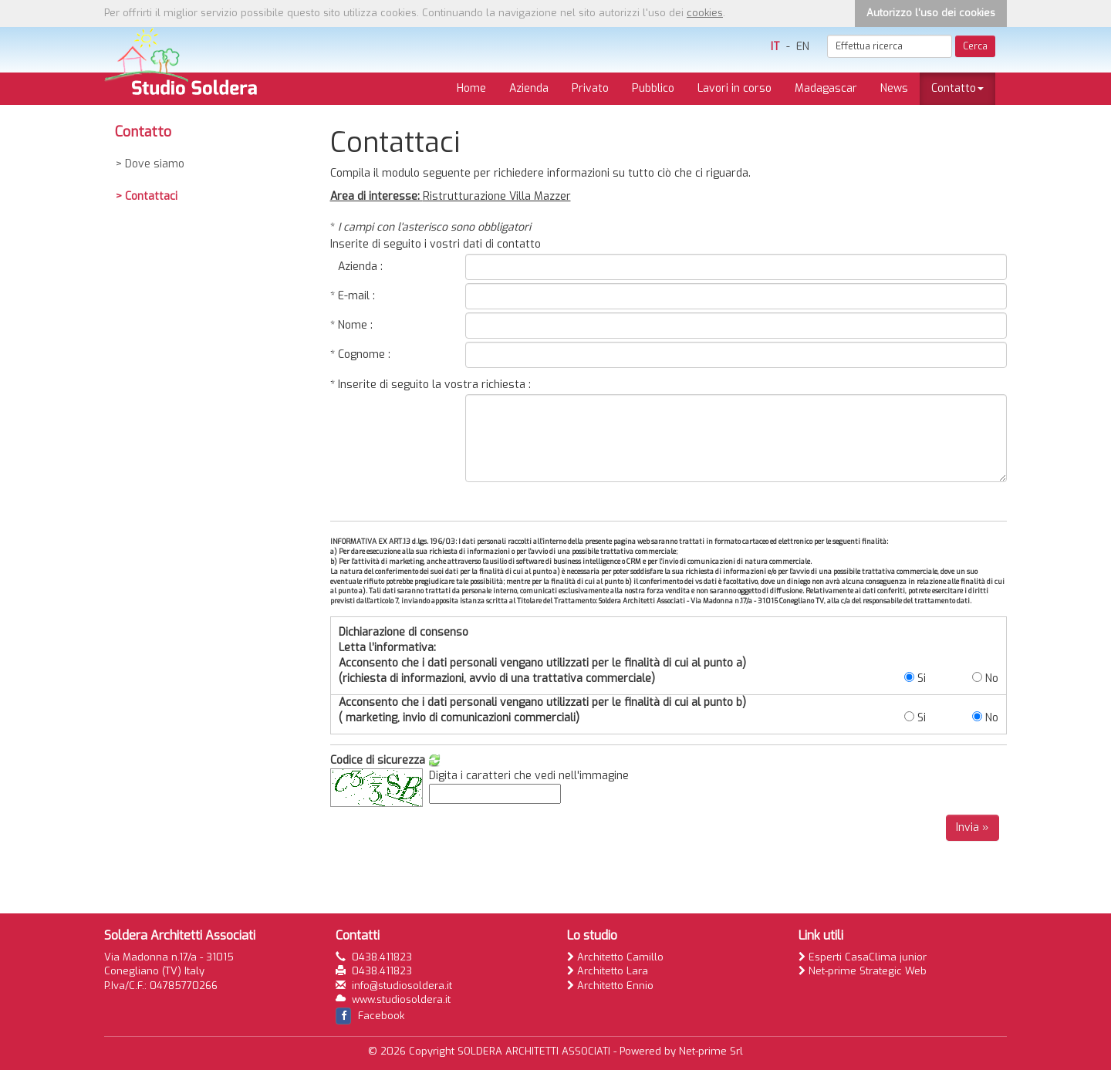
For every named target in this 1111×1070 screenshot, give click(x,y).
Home (471, 88)
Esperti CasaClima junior (863, 957)
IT (775, 46)
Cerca (975, 46)
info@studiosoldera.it (402, 985)
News (894, 88)
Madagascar (826, 88)
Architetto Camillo (615, 957)
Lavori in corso (734, 88)
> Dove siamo (150, 164)
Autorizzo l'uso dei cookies (930, 12)
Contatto (957, 88)
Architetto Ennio (610, 985)
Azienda (529, 88)
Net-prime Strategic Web (863, 970)
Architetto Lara (607, 970)
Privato (590, 88)
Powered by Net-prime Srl (681, 1051)
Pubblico (653, 88)
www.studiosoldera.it (401, 999)
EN (802, 46)
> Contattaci (146, 196)
